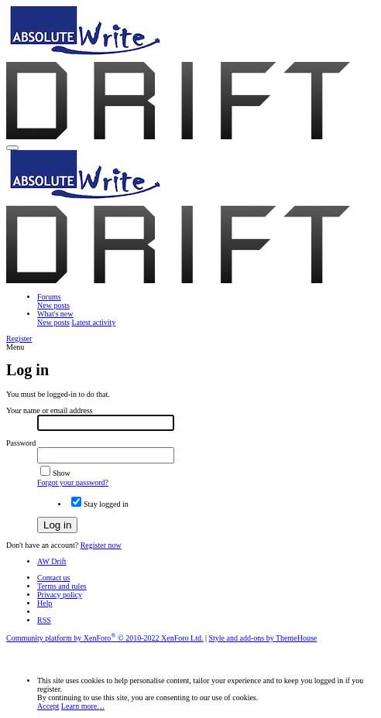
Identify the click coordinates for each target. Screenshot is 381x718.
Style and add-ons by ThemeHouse (263, 638)
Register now (101, 545)
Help (44, 603)
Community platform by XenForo (104, 638)
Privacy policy (59, 594)
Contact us (53, 577)
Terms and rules (62, 586)
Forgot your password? (72, 482)
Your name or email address (49, 410)
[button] (12, 147)
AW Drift (52, 561)
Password (21, 443)
